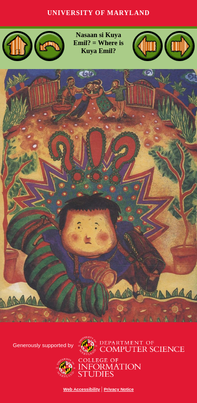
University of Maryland (98, 12)
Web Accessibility (81, 389)
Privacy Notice (119, 389)
